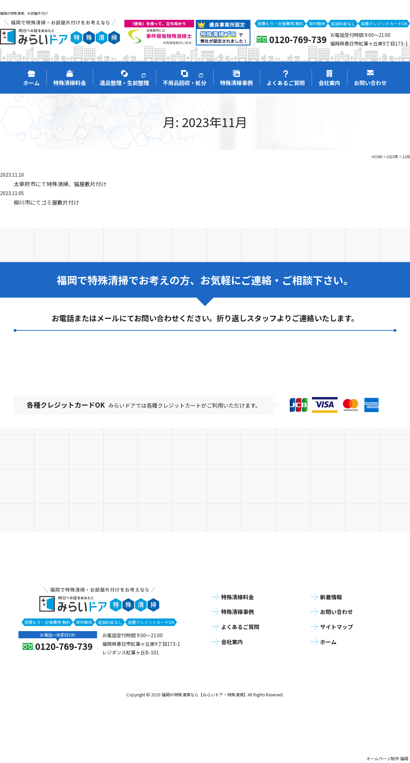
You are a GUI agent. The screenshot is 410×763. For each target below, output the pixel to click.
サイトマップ (336, 626)
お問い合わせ (336, 611)
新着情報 (331, 596)
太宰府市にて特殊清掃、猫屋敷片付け (60, 184)
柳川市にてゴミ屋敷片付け (46, 202)
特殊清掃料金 (237, 596)
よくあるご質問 (240, 626)
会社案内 (232, 641)
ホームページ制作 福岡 (387, 757)
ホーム (328, 641)
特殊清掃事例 (237, 611)
